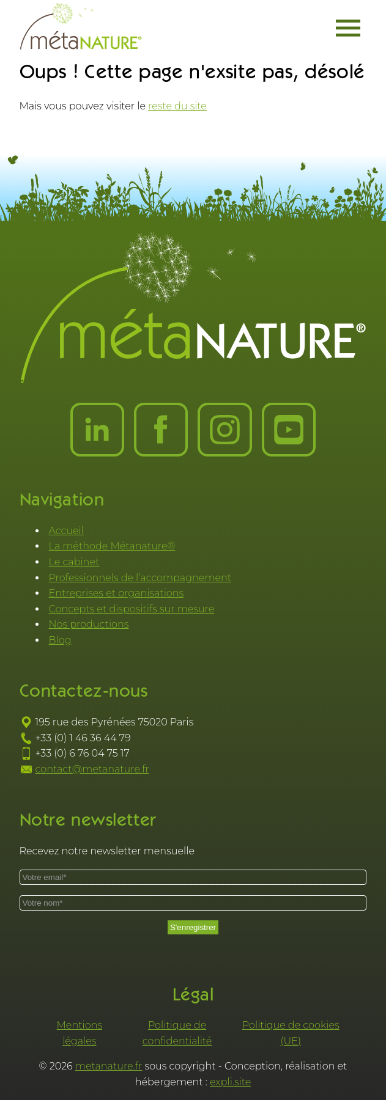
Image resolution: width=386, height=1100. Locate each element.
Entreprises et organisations (116, 593)
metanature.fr (109, 1066)
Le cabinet (74, 562)
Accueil (66, 531)
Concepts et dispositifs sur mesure (132, 609)
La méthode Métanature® (112, 546)
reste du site (177, 106)
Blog (60, 640)
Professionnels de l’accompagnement (140, 578)
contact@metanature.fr (92, 769)
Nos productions (89, 624)
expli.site (230, 1082)
